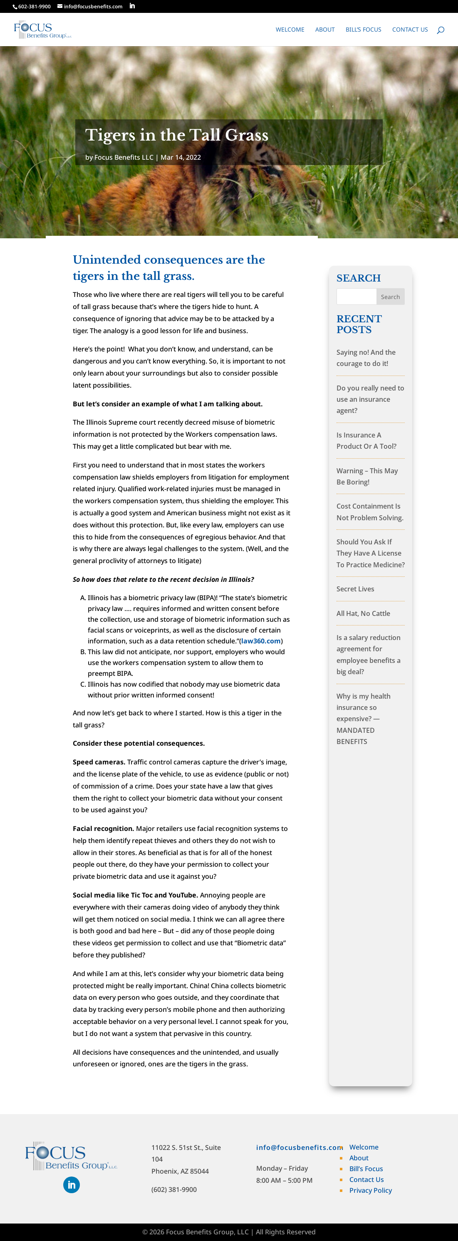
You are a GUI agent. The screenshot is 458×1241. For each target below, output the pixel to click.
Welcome (290, 30)
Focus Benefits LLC (123, 157)
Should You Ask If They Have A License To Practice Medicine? (371, 553)
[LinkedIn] (132, 6)
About (325, 30)
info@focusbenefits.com (300, 1147)
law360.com (261, 640)
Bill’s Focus (363, 30)
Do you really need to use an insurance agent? (370, 399)
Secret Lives (355, 588)
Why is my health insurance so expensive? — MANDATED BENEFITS (364, 719)
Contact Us (410, 30)
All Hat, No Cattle (363, 613)
